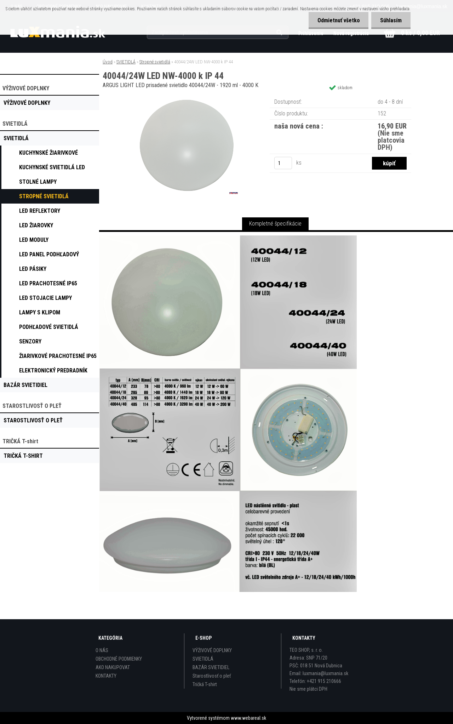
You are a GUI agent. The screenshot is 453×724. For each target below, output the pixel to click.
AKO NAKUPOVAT (113, 667)
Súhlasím (391, 20)
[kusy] (283, 163)
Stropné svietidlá (154, 61)
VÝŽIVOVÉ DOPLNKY (212, 650)
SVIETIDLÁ (126, 61)
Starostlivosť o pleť (212, 676)
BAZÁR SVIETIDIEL (211, 667)
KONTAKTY (106, 676)
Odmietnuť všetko (338, 20)
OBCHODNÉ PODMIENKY (119, 659)
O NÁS (102, 650)
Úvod (108, 61)
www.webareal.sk (248, 718)
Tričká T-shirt (205, 684)
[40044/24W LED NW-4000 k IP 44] (187, 97)
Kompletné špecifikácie (275, 223)
